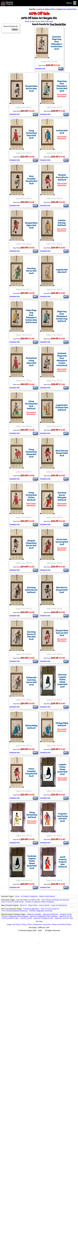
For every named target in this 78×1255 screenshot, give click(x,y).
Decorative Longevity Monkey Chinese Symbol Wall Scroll (62, 681)
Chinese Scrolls (26, 918)
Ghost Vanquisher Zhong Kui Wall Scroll (31, 180)
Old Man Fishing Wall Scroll (31, 726)
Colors (14, 29)
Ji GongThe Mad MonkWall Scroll (31, 815)
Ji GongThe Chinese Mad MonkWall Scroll (31, 405)
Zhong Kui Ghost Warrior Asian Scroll (31, 88)
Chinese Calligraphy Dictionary (40, 911)
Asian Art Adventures (59, 905)
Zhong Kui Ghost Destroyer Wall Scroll (62, 633)
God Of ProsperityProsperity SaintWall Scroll (62, 862)
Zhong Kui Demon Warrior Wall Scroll (62, 177)
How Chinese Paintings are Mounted (55, 900)
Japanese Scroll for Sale (64, 918)
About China (33, 905)
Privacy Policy (26, 924)
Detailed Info (40, 69)
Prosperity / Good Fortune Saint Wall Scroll (62, 817)
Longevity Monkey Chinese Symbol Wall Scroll (62, 769)
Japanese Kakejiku (34, 914)
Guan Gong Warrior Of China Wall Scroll (31, 635)
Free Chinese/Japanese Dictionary (15, 911)
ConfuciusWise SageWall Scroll (61, 223)
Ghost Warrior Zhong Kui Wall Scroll (62, 590)
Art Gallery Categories (29, 896)
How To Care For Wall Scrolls (13, 902)
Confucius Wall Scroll (62, 131)
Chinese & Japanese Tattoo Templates (39, 902)
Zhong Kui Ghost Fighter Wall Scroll (31, 225)
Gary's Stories (44, 905)
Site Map (39, 921)
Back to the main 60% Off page (39, 21)
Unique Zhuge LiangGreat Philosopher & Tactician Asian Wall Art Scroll (31, 316)
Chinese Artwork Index (10, 918)
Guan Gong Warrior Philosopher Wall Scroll (61, 496)
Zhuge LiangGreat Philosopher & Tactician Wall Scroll (61, 86)
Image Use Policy (13, 924)
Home (17, 896)
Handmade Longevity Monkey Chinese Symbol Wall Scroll (32, 862)
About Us (23, 905)
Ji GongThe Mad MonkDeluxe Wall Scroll (31, 134)
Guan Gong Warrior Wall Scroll (31, 271)
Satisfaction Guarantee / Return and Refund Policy (52, 924)
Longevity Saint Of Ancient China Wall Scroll (61, 407)
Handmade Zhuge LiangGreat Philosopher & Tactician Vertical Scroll (61, 359)
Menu (72, 3)
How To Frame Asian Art (50, 909)
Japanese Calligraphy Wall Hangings (43, 916)
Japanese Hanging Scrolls (43, 918)
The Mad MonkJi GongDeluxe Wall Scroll (31, 362)
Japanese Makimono (50, 914)
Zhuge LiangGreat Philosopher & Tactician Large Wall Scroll (61, 316)
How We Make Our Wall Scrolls (28, 900)
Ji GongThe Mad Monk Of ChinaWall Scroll (31, 496)
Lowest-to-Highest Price (46, 9)
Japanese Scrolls (65, 916)
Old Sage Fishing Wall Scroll (62, 724)
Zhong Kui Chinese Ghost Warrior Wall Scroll (31, 544)
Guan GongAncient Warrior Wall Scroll (31, 590)
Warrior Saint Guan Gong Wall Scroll (62, 542)
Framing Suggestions (31, 909)
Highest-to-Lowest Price (67, 9)
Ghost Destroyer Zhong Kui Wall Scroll (62, 453)
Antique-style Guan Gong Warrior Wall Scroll (31, 681)
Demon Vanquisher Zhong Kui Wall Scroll (31, 772)
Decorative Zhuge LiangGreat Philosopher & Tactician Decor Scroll (56, 43)
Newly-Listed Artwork (47, 896)
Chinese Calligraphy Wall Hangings (15, 916)
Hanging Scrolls (66, 914)
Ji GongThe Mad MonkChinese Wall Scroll (31, 453)
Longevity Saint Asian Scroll (62, 270)
